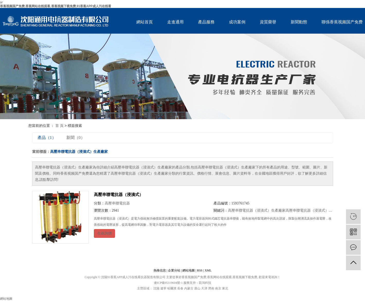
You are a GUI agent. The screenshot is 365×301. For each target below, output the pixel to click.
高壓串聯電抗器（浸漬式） (118, 194)
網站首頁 (144, 22)
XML (208, 270)
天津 (204, 288)
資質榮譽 (268, 22)
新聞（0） (75, 137)
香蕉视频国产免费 (194, 277)
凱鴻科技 (205, 283)
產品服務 (206, 22)
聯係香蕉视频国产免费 (342, 22)
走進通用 (175, 22)
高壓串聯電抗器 (117, 203)
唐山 (197, 288)
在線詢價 (104, 233)
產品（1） (47, 137)
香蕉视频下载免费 (245, 277)
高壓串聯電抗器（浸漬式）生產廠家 (257, 210)
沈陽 (156, 288)
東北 (225, 288)
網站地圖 (188, 270)
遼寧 (163, 288)
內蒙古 (188, 288)
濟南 (211, 288)
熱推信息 (160, 270)
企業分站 (174, 270)
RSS (199, 270)
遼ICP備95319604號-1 (168, 283)
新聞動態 (299, 22)
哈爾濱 (171, 288)
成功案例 (237, 22)
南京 (218, 288)
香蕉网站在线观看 (219, 277)
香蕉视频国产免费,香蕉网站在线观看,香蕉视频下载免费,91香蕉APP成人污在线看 (55, 6)
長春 (180, 288)
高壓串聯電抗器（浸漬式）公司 (311, 210)
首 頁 (59, 126)
